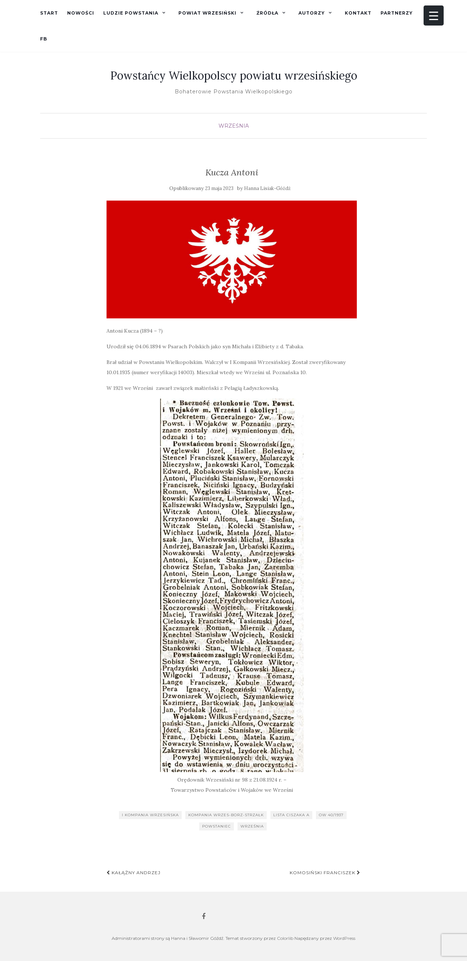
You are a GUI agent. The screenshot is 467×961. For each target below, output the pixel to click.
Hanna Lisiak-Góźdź (267, 188)
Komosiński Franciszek (325, 872)
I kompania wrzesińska (150, 815)
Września (234, 126)
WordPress (344, 938)
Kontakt (358, 13)
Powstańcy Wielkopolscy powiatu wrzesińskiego (233, 75)
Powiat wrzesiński (207, 13)
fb (43, 39)
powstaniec (216, 826)
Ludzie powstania (130, 13)
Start (49, 13)
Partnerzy (397, 13)
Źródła (267, 13)
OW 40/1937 (331, 815)
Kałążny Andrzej (134, 872)
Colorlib (285, 938)
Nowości (80, 13)
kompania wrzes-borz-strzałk (226, 815)
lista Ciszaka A (291, 815)
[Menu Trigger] (434, 15)
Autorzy (311, 13)
